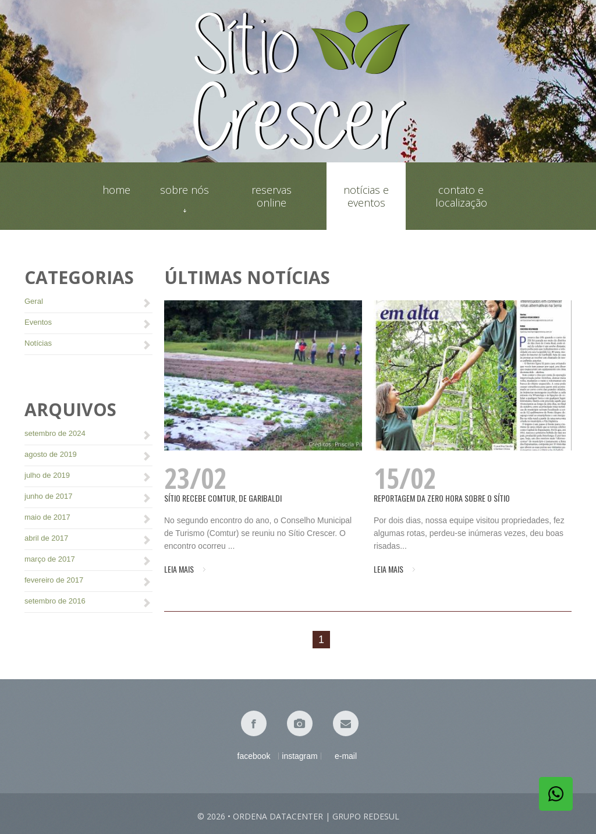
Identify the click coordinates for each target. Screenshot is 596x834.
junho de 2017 (48, 496)
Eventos (38, 322)
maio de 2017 (47, 517)
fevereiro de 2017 (53, 580)
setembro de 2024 (55, 433)
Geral (33, 301)
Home (116, 190)
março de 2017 (49, 559)
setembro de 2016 (55, 601)
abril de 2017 (46, 538)
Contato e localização (461, 196)
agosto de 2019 (50, 454)
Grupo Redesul (365, 816)
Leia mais (179, 569)
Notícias (38, 343)
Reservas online (271, 196)
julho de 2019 (47, 475)
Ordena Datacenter (278, 816)
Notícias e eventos (366, 196)
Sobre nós (184, 196)
